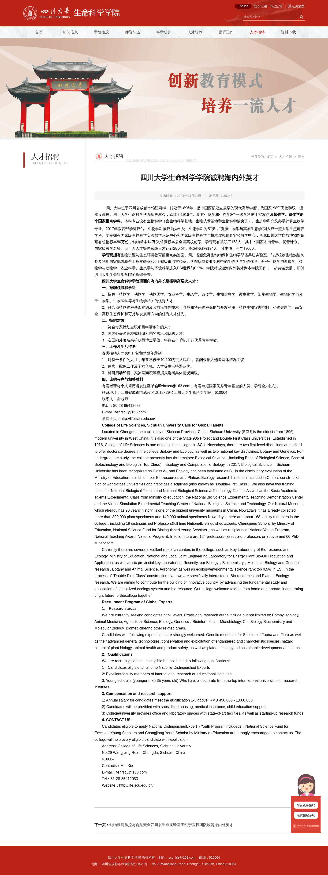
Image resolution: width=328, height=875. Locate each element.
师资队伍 (132, 32)
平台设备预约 (306, 805)
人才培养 (194, 32)
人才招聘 (257, 32)
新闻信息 (70, 32)
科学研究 (163, 32)
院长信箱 (260, 6)
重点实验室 (296, 6)
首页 (39, 32)
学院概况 (101, 32)
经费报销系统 (306, 815)
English (243, 6)
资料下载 (288, 32)
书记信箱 (276, 6)
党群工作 (226, 32)
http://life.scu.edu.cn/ (138, 419)
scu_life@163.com (181, 857)
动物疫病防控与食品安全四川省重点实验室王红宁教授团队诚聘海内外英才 (171, 825)
